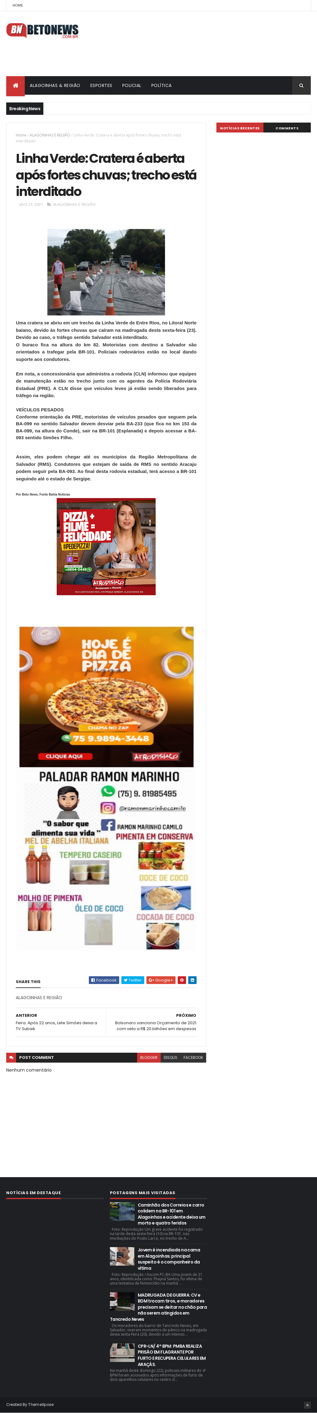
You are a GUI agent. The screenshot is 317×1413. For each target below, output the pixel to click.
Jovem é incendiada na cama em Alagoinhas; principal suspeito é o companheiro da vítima (169, 1259)
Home (17, 5)
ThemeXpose (41, 1404)
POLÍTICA (161, 85)
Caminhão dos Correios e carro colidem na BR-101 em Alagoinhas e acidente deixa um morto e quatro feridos (172, 1214)
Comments (287, 128)
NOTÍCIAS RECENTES (240, 128)
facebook (193, 1057)
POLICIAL (131, 85)
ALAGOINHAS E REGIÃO (50, 135)
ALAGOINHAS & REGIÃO (55, 85)
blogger (149, 1057)
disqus (170, 1057)
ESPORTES (101, 85)
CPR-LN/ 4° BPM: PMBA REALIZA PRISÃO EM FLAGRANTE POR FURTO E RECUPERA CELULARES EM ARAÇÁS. (172, 1355)
